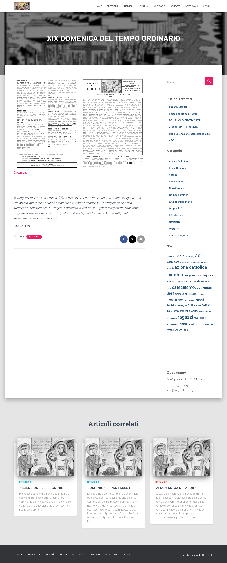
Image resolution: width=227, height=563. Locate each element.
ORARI (144, 6)
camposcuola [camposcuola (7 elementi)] (177, 281)
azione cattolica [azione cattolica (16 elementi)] (190, 267)
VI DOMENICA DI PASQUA (176, 488)
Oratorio (174, 228)
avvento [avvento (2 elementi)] (170, 268)
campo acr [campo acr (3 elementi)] (207, 275)
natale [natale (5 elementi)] (206, 305)
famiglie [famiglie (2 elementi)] (201, 294)
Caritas (173, 174)
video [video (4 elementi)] (184, 329)
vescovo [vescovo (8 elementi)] (174, 329)
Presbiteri (112, 6)
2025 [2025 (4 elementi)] (181, 256)
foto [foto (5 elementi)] (180, 299)
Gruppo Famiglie (178, 195)
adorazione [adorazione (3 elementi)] (173, 262)
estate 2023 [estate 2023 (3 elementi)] (181, 294)
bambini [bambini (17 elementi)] (175, 274)
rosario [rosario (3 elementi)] (191, 324)
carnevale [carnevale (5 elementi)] (194, 281)
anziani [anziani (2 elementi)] (204, 262)
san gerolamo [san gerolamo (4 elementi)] (204, 324)
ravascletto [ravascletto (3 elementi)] (200, 318)
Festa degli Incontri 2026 (183, 113)
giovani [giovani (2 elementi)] (192, 300)
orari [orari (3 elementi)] (182, 311)
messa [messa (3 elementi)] (197, 305)
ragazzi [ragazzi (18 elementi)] (185, 317)
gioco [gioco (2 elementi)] (186, 300)
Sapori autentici (178, 106)
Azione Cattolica (178, 161)
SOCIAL (206, 6)
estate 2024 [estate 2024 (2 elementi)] (192, 294)
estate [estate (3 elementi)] (198, 288)
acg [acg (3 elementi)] (192, 256)
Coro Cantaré (176, 188)
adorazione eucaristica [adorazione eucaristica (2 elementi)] (190, 262)
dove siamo (191, 6)
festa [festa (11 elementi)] (172, 299)
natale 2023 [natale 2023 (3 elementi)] (173, 311)
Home (99, 6)
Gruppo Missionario (180, 201)
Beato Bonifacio (178, 168)
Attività (129, 6)
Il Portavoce (176, 215)
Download (21, 172)
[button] (134, 6)
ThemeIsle (207, 555)
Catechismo (176, 181)
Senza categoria (178, 235)
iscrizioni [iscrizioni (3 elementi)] (172, 305)
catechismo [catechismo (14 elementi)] (183, 287)
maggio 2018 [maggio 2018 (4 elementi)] (185, 305)
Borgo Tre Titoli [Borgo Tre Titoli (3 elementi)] (193, 275)
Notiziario (159, 6)
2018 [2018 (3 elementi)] (169, 256)
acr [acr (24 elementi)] (198, 256)
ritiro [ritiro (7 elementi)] (183, 324)
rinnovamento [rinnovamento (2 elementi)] (173, 324)
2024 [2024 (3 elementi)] (175, 256)
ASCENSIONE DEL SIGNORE (184, 127)
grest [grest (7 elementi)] (200, 300)
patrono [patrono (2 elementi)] (202, 311)
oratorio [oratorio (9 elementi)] (191, 310)
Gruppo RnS (176, 208)
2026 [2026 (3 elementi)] (187, 256)
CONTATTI (175, 6)
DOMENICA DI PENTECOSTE (184, 120)
